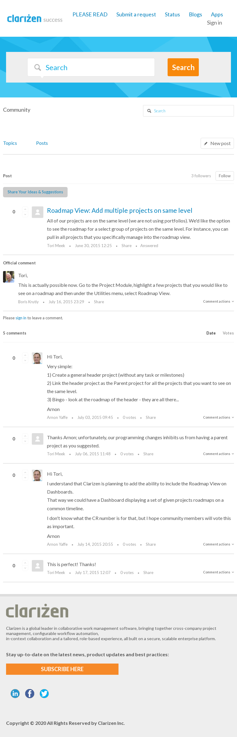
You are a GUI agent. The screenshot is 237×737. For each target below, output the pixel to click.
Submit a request (136, 14)
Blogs (195, 14)
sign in (20, 317)
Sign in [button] (214, 22)
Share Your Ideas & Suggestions (35, 191)
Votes (228, 333)
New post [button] (220, 143)
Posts (42, 143)
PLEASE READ (90, 14)
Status (172, 14)
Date (211, 333)
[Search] (91, 67)
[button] (25, 209)
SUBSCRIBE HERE (62, 669)
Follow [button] (225, 175)
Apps (217, 14)
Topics (10, 143)
